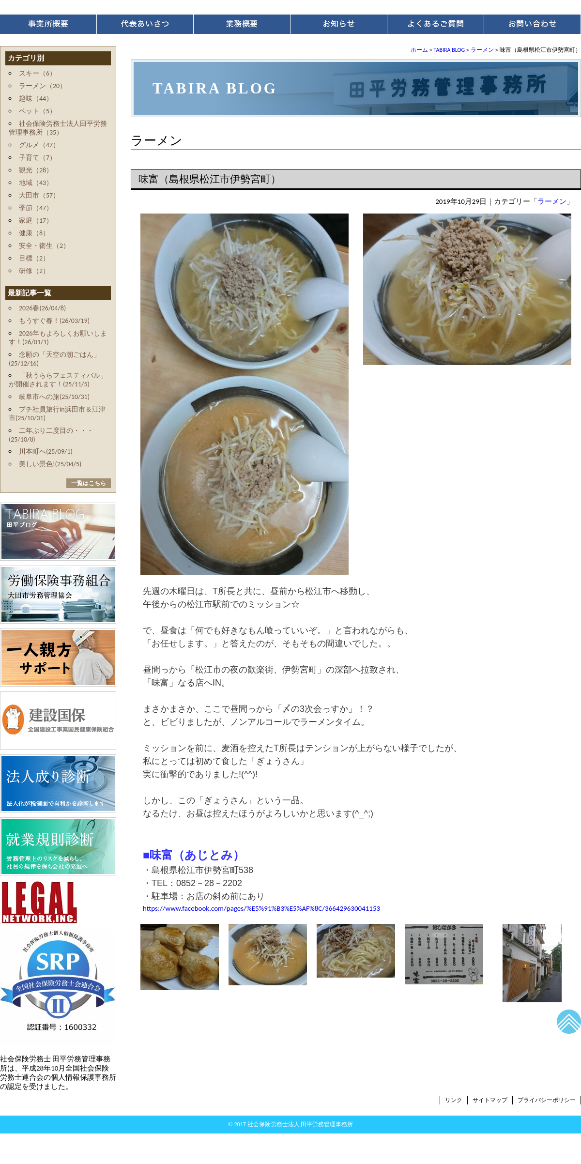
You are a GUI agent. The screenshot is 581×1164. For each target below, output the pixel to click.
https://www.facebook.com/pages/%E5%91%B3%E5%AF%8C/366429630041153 (261, 908)
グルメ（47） (39, 145)
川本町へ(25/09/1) (46, 451)
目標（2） (34, 258)
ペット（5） (37, 111)
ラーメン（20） (42, 86)
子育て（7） (37, 157)
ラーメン (482, 49)
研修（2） (34, 271)
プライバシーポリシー (547, 1100)
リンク (453, 1100)
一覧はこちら (88, 483)
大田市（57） (39, 195)
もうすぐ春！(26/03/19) (54, 321)
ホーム (419, 49)
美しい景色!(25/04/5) (50, 464)
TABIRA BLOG (449, 49)
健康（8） (34, 233)
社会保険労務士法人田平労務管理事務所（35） (58, 128)
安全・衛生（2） (44, 246)
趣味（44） (36, 98)
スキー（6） (37, 73)
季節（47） (36, 208)
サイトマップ (490, 1100)
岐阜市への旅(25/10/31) (54, 397)
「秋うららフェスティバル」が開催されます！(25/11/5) (58, 379)
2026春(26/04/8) (42, 308)
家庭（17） (36, 220)
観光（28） (36, 170)
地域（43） (36, 183)
